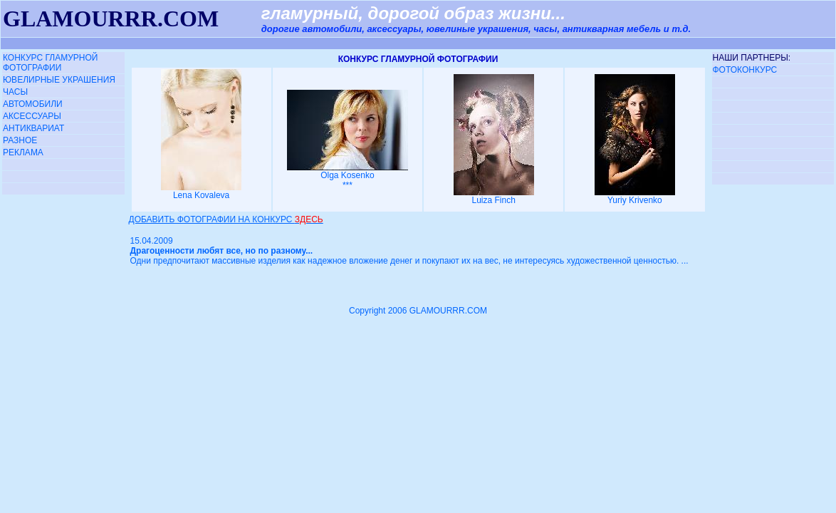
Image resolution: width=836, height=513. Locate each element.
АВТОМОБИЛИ (33, 104)
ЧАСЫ (15, 92)
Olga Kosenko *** (347, 176)
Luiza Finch (494, 196)
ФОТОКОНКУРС (745, 70)
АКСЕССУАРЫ (32, 116)
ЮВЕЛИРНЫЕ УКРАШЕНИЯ (59, 80)
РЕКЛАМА (23, 152)
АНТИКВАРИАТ (33, 128)
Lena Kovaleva (201, 191)
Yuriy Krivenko (635, 196)
